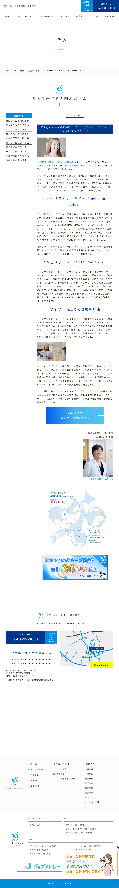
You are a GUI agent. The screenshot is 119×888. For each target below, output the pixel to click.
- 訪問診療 (88, 783)
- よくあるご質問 (91, 802)
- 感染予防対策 (58, 774)
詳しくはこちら (101, 664)
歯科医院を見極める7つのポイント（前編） (28, 133)
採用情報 (34, 786)
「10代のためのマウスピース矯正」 (55, 161)
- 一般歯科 (88, 769)
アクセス (34, 775)
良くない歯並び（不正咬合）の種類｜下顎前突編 (31, 142)
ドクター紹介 (36, 769)
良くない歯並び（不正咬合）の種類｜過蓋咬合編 (31, 146)
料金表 (33, 780)
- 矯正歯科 (88, 788)
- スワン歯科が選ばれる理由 (63, 779)
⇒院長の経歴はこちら (101, 478)
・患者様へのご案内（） (30, 680)
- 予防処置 (88, 774)
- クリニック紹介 (58, 769)
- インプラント (90, 797)
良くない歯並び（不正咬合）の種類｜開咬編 (29, 151)
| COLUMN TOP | (75, 115)
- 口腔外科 (88, 779)
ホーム (33, 764)
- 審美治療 (88, 793)
